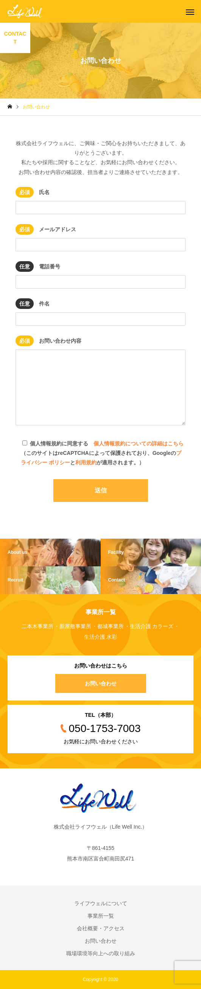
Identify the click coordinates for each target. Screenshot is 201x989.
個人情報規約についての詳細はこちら (138, 443)
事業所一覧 (100, 916)
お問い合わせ (101, 683)
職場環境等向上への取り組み (100, 953)
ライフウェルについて (100, 903)
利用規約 (86, 462)
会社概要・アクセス (101, 928)
